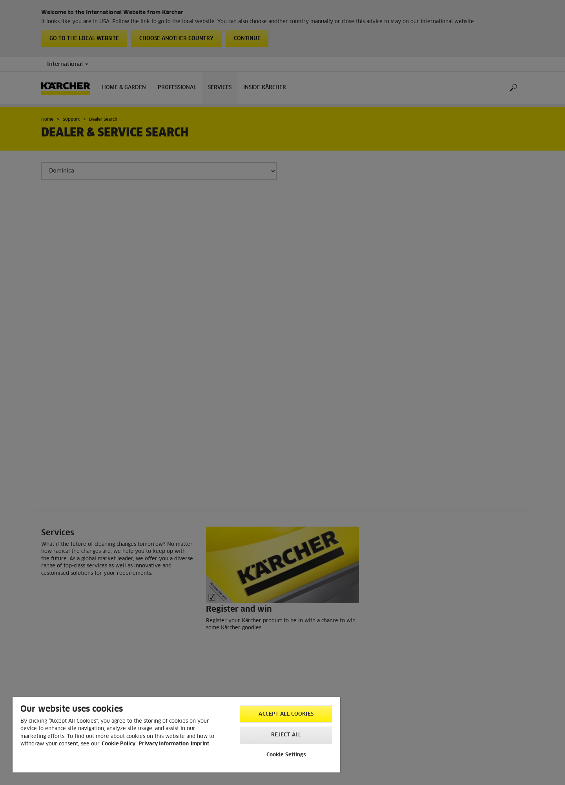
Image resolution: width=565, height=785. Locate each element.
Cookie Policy (118, 744)
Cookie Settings (286, 755)
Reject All (286, 735)
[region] (176, 734)
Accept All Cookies (286, 714)
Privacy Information (164, 744)
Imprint (200, 744)
